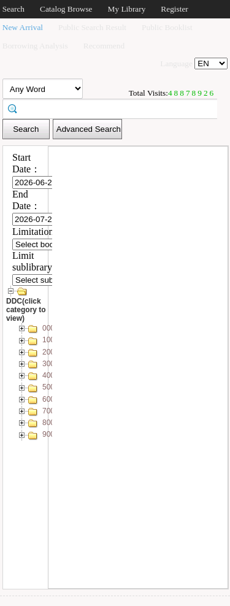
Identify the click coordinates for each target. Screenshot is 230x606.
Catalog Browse (66, 8)
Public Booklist (167, 27)
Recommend (104, 45)
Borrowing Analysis (35, 45)
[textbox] (114, 108)
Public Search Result (92, 27)
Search (13, 8)
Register (174, 8)
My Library (127, 8)
